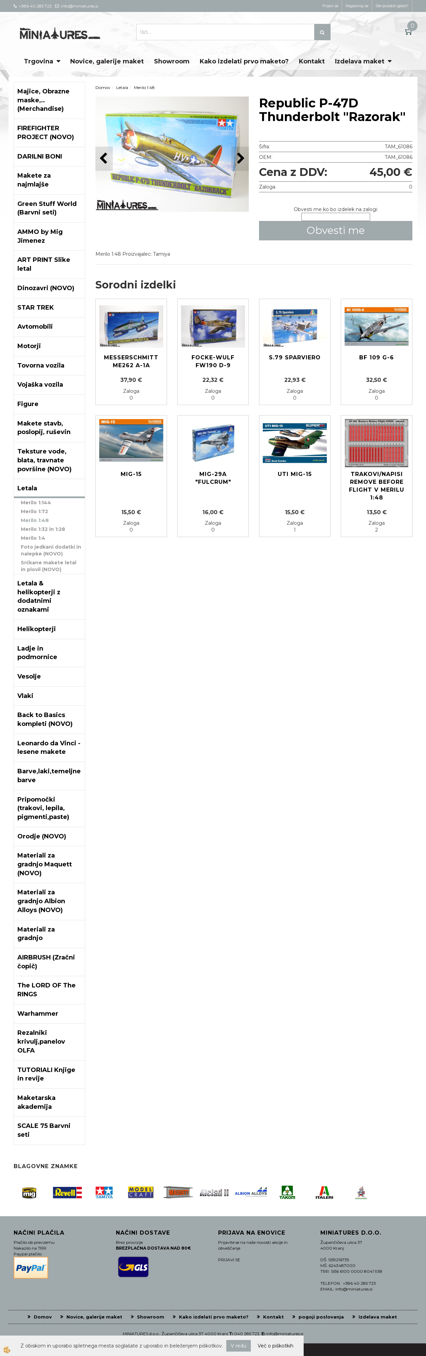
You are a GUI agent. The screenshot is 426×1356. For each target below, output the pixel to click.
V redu (238, 1346)
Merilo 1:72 (34, 511)
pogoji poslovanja (321, 1317)
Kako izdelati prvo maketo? (244, 61)
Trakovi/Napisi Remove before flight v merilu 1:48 (376, 486)
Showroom (171, 61)
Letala (122, 87)
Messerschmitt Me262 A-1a (131, 361)
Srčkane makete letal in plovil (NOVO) (48, 566)
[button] (240, 159)
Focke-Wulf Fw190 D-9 (213, 361)
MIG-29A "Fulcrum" (213, 478)
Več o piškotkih (275, 1346)
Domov (102, 87)
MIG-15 (131, 474)
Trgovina (38, 61)
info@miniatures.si (284, 1333)
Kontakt (312, 61)
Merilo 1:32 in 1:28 (43, 529)
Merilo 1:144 (36, 503)
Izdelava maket (359, 61)
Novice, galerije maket (107, 61)
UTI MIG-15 (295, 474)
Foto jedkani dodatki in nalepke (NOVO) (51, 550)
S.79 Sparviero (295, 357)
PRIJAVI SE (229, 1259)
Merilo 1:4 (33, 538)
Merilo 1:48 (35, 520)
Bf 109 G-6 (376, 357)
